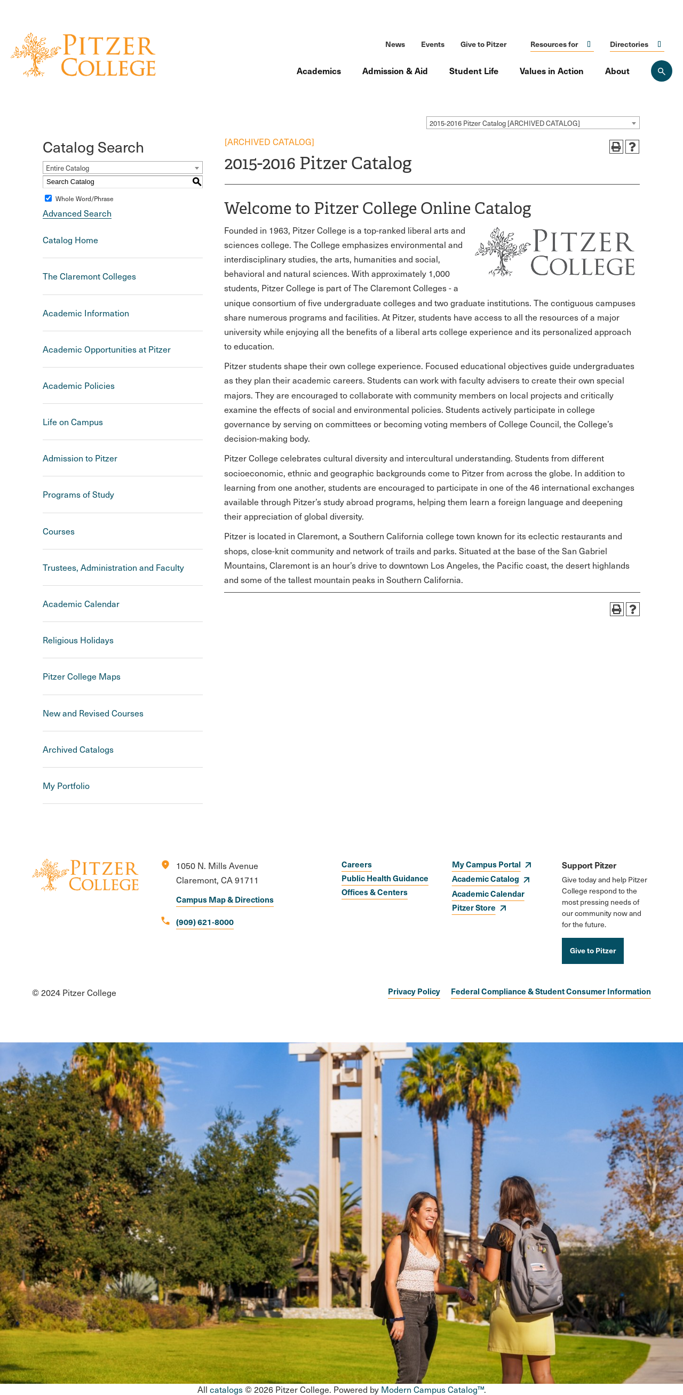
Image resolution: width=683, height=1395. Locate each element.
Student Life (473, 70)
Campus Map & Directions (225, 899)
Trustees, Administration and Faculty (113, 567)
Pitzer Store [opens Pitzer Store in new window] (474, 907)
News (395, 43)
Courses (59, 531)
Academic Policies (79, 385)
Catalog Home (70, 239)
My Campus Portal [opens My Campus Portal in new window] (486, 864)
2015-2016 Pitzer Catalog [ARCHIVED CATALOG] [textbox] (505, 123)
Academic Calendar (81, 603)
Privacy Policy (414, 991)
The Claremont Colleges (89, 276)
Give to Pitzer (483, 43)
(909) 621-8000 (205, 921)
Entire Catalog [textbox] (67, 168)
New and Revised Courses (93, 713)
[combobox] (533, 122)
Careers (357, 864)
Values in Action (552, 70)
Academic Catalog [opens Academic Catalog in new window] (485, 878)
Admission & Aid (395, 70)
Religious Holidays (78, 639)
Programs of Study (78, 494)
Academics (319, 70)
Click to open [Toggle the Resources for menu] (589, 44)
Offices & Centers (375, 891)
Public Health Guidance (385, 877)
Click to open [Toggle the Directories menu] (659, 44)
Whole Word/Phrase (84, 198)
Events (432, 43)
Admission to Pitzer (80, 458)
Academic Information (86, 312)
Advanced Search (77, 213)
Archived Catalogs (78, 749)
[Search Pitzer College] (661, 71)
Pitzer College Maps (82, 676)
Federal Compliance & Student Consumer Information (551, 991)
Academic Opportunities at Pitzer (107, 349)
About (617, 70)
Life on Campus (73, 421)
